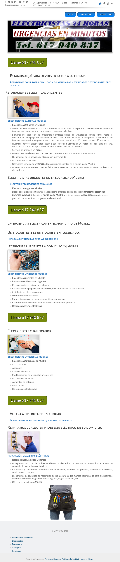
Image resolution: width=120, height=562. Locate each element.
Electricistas (17, 541)
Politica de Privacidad (70, 559)
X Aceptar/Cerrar (87, 559)
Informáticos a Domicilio (22, 537)
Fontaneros (17, 544)
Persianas (16, 551)
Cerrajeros (16, 547)
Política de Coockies (53, 559)
